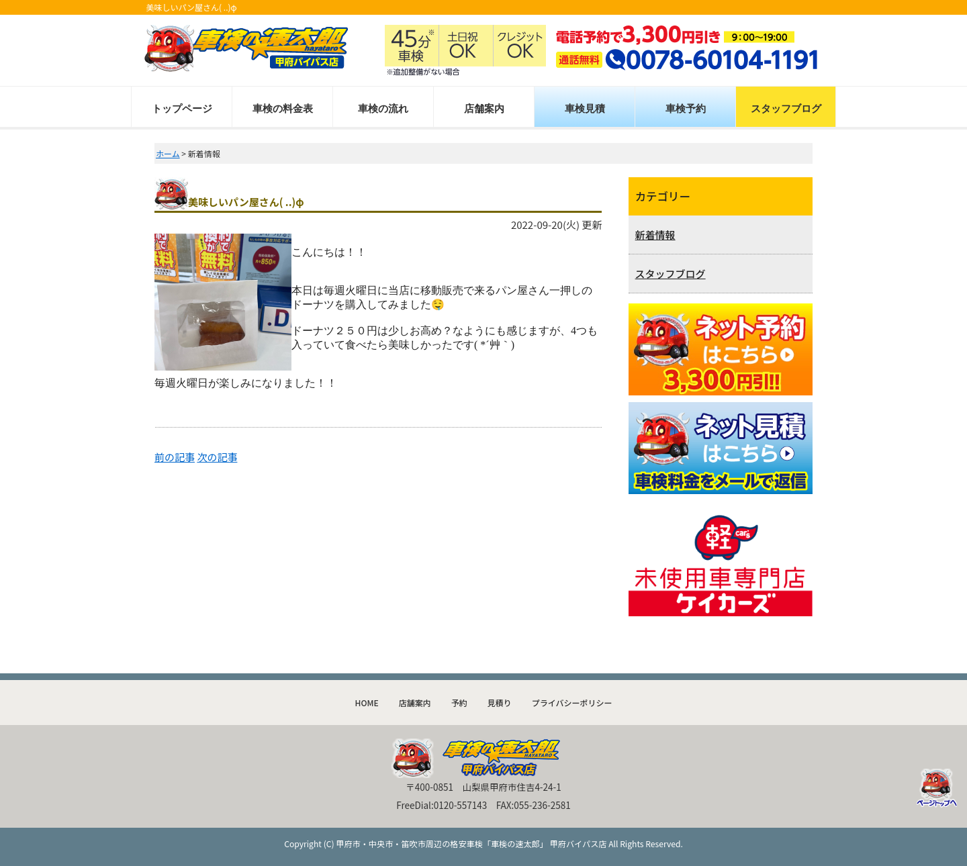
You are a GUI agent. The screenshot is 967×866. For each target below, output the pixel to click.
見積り (500, 702)
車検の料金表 (282, 108)
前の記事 (174, 457)
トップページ (182, 108)
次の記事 (217, 457)
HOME (367, 702)
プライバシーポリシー (572, 702)
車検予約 (685, 108)
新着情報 (655, 235)
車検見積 (585, 108)
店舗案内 (484, 108)
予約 (459, 702)
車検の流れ (383, 108)
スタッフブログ (786, 108)
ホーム (168, 153)
